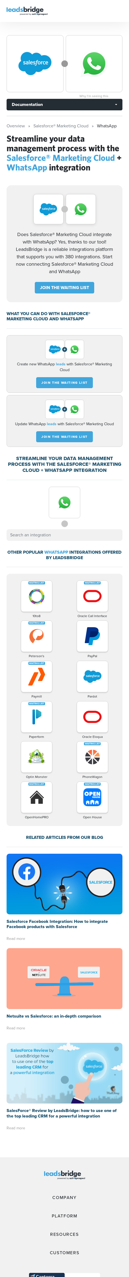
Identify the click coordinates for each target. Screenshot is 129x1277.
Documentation (27, 104)
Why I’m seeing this (93, 96)
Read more (16, 939)
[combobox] (64, 535)
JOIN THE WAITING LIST (64, 287)
